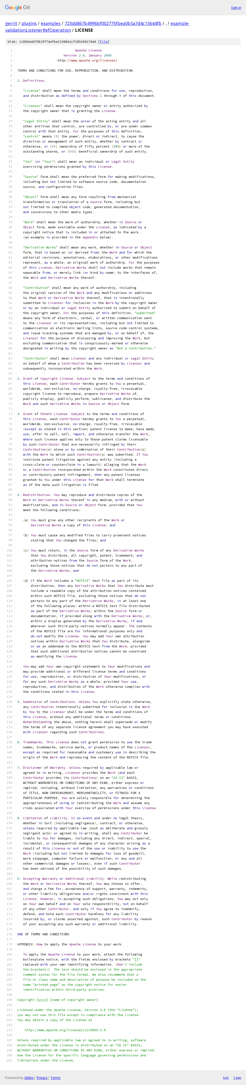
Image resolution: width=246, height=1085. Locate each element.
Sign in (236, 7)
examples (51, 23)
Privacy (42, 1077)
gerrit (11, 23)
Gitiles (29, 1077)
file (104, 42)
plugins (29, 23)
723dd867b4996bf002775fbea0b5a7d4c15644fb (113, 23)
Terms (55, 1077)
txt (226, 1077)
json (237, 1077)
